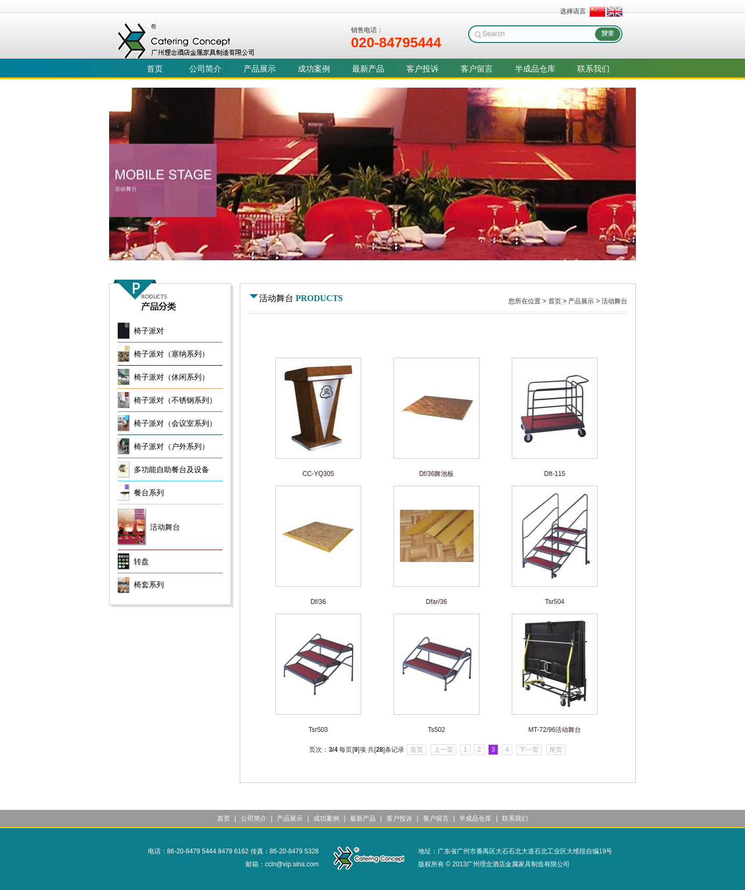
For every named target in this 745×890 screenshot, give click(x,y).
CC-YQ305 (318, 474)
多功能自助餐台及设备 (171, 470)
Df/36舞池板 (436, 474)
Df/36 (318, 602)
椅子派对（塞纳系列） (171, 354)
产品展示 (581, 301)
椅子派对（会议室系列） (175, 423)
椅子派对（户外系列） (171, 447)
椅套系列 (149, 585)
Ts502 (436, 730)
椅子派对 (149, 331)
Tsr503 (318, 730)
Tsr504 (554, 602)
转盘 (141, 562)
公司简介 (254, 818)
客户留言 (436, 818)
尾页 (555, 749)
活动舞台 (614, 301)
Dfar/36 (436, 602)
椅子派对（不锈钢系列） (175, 400)
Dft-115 (554, 474)
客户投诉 (399, 818)
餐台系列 (149, 493)
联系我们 (515, 818)
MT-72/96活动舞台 (555, 730)
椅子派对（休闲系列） (171, 377)
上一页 (443, 749)
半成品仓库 (475, 818)
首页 (554, 301)
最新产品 (363, 818)
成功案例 (326, 818)
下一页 (529, 749)
